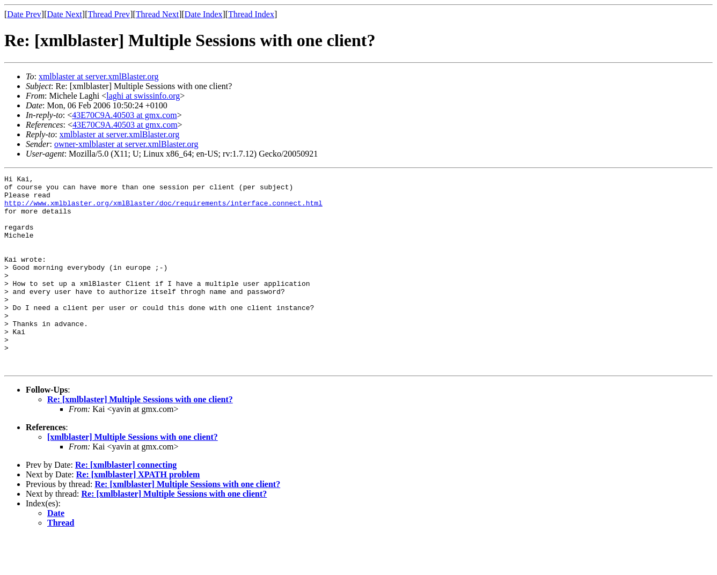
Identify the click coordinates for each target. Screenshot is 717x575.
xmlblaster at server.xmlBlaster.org (99, 76)
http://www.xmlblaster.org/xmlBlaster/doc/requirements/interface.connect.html (163, 209)
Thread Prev (108, 14)
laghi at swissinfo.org (143, 95)
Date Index (204, 14)
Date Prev (24, 14)
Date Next (64, 14)
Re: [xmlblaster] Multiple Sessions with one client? (140, 438)
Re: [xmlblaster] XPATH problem (138, 513)
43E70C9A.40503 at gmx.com (124, 115)
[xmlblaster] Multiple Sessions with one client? (132, 475)
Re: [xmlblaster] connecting (126, 503)
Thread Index (251, 14)
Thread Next (157, 14)
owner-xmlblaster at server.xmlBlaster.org (126, 144)
